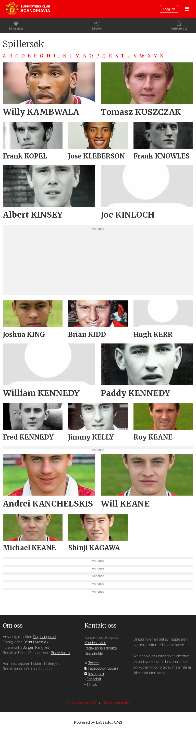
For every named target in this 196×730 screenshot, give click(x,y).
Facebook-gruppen (103, 668)
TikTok (92, 684)
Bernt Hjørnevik (35, 642)
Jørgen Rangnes (36, 647)
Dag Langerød (44, 637)
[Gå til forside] (28, 9)
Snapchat (94, 679)
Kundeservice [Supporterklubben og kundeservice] (95, 643)
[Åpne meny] (187, 9)
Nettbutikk (177, 28)
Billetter (97, 28)
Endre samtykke (117, 703)
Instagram (96, 674)
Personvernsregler (81, 703)
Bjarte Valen (60, 653)
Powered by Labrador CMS (98, 722)
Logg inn (169, 9)
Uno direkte (93, 654)
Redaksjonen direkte (100, 648)
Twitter (93, 663)
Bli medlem (16, 28)
